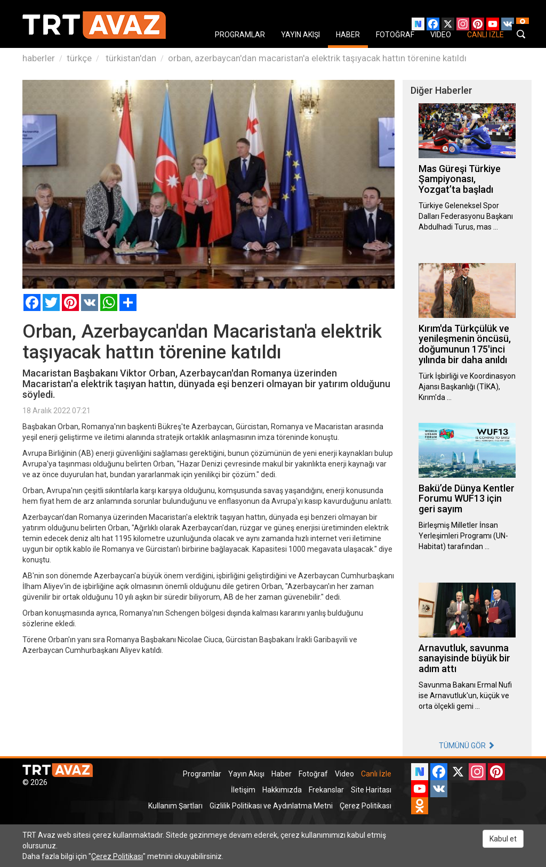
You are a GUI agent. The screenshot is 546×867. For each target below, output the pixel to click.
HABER (348, 34)
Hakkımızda (282, 790)
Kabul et (503, 839)
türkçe (79, 58)
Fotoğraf (313, 774)
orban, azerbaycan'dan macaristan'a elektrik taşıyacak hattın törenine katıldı (317, 58)
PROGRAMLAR (240, 34)
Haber (281, 774)
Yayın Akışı (246, 774)
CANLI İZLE (485, 34)
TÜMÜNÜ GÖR (467, 745)
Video (344, 774)
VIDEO (440, 34)
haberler (38, 58)
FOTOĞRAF (395, 34)
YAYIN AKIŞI (300, 34)
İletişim (243, 790)
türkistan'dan (129, 58)
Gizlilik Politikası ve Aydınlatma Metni (271, 805)
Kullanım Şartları (175, 805)
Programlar (202, 774)
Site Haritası (371, 790)
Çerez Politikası (365, 805)
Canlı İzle (376, 774)
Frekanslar (326, 790)
